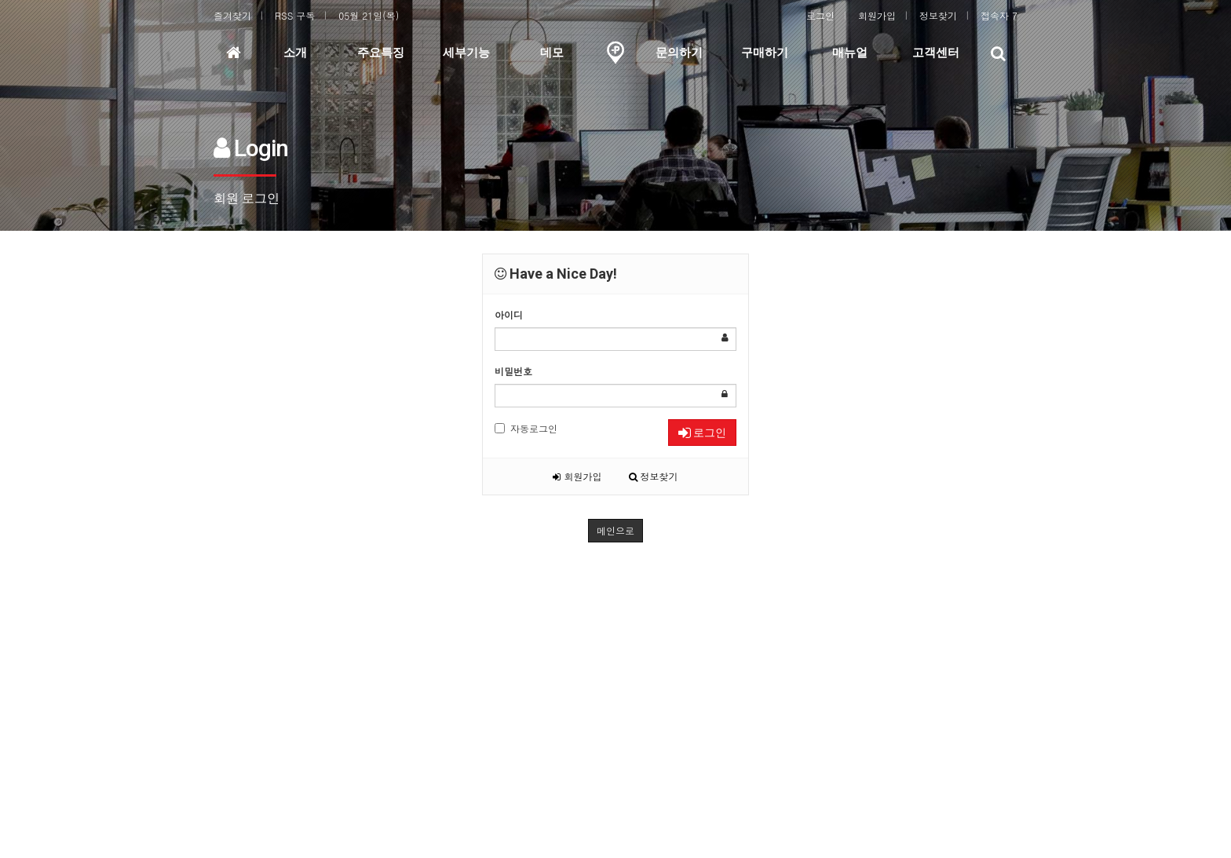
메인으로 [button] (615, 530)
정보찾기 (938, 15)
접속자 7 (999, 15)
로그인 (820, 15)
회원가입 (877, 15)
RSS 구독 (295, 15)
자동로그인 (526, 428)
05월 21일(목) (368, 15)
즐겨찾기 (232, 15)
